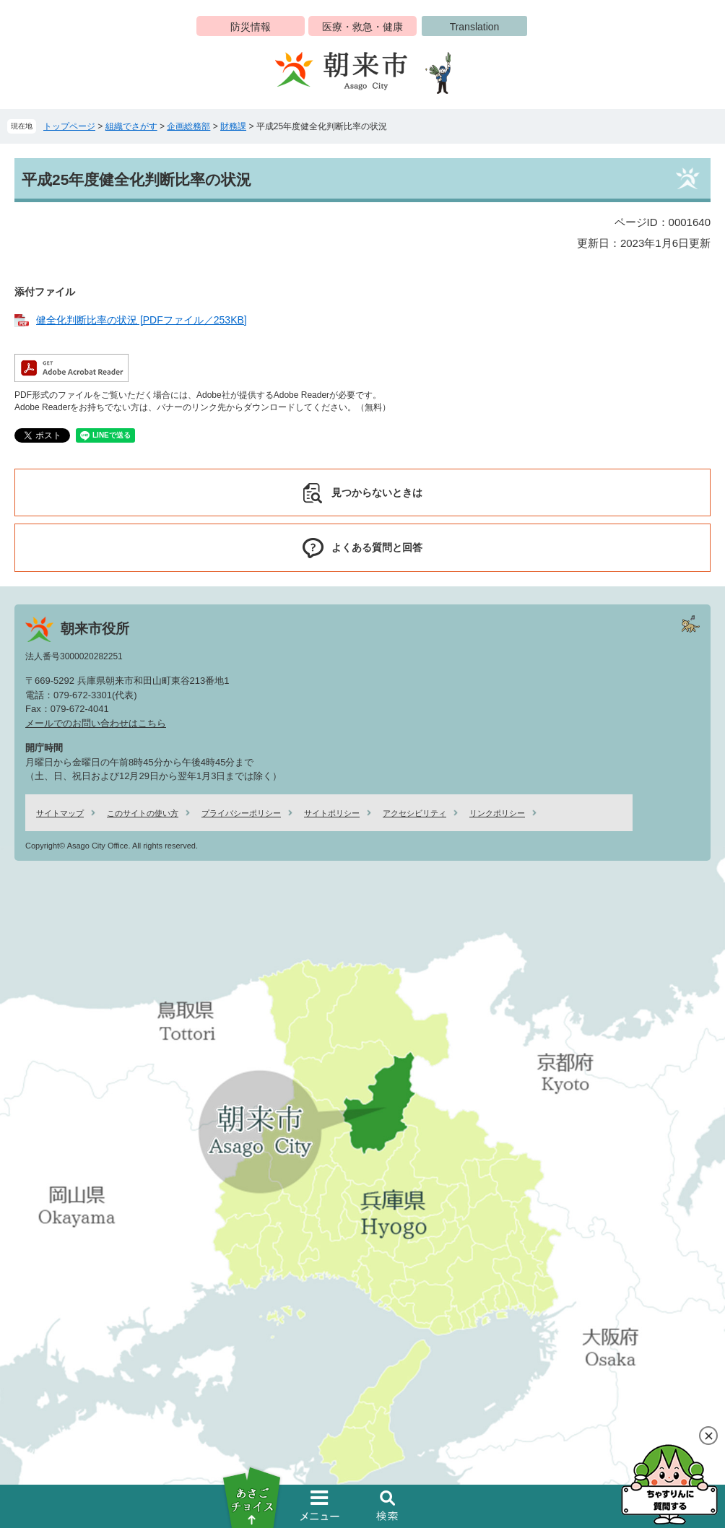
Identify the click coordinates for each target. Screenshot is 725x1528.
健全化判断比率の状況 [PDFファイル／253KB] (141, 320)
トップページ (69, 126)
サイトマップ (60, 813)
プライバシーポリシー (241, 813)
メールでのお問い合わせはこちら (95, 723)
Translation (475, 26)
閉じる (708, 1435)
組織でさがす (131, 126)
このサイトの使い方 (142, 813)
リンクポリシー (497, 813)
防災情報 (250, 26)
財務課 (233, 126)
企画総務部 (188, 126)
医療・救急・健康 (362, 26)
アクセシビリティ (414, 813)
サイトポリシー (332, 813)
